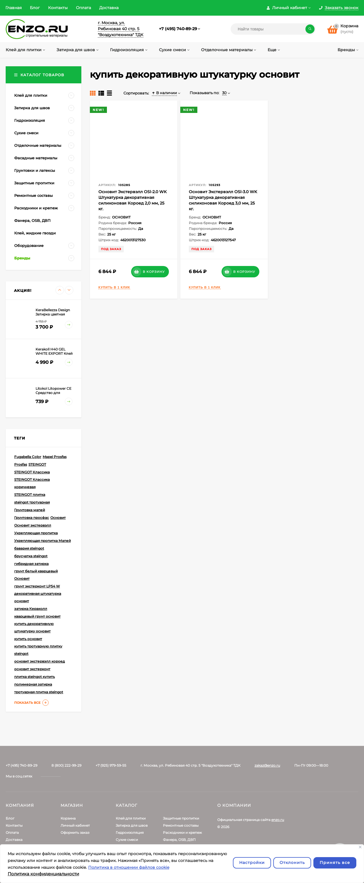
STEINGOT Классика (32, 472)
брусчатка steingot (30, 556)
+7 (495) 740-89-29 (178, 28)
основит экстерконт (32, 669)
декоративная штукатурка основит (37, 597)
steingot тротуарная (32, 502)
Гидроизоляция (130, 832)
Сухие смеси (127, 839)
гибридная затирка (31, 564)
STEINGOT (37, 464)
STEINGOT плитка (29, 494)
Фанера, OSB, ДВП (179, 839)
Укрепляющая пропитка (36, 533)
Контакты (58, 7)
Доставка (109, 7)
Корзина (68, 818)
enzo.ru (277, 820)
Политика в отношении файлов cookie (128, 867)
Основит (58, 517)
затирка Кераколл (30, 608)
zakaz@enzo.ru (267, 765)
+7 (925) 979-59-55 (111, 765)
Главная (13, 7)
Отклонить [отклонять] (292, 862)
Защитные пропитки (181, 818)
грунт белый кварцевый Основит (36, 575)
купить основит (28, 639)
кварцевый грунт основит (37, 616)
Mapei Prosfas (55, 457)
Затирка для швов (132, 825)
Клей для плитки (131, 818)
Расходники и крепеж (182, 832)
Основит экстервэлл (32, 525)
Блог (35, 7)
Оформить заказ (75, 832)
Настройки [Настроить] (252, 862)
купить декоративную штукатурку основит (34, 627)
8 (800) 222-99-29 (66, 765)
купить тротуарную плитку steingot (38, 650)
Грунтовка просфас (31, 517)
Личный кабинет (75, 825)
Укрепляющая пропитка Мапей (42, 541)
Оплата (83, 7)
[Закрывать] (360, 847)
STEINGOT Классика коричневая (32, 483)
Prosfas (20, 464)
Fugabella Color (27, 457)
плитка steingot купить (34, 676)
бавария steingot (29, 548)
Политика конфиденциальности (43, 873)
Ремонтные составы (180, 825)
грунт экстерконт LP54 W (37, 586)
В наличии (164, 92)
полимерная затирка (33, 684)
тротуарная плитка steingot (38, 692)
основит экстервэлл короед (39, 661)
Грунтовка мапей (29, 510)
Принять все (335, 862)
